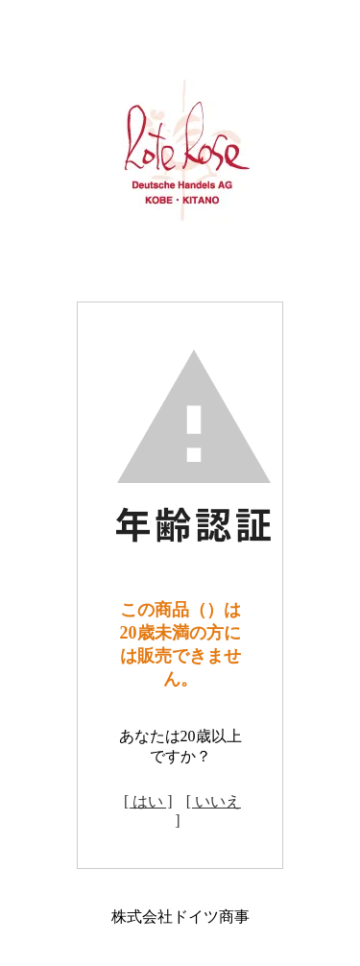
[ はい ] (148, 801)
